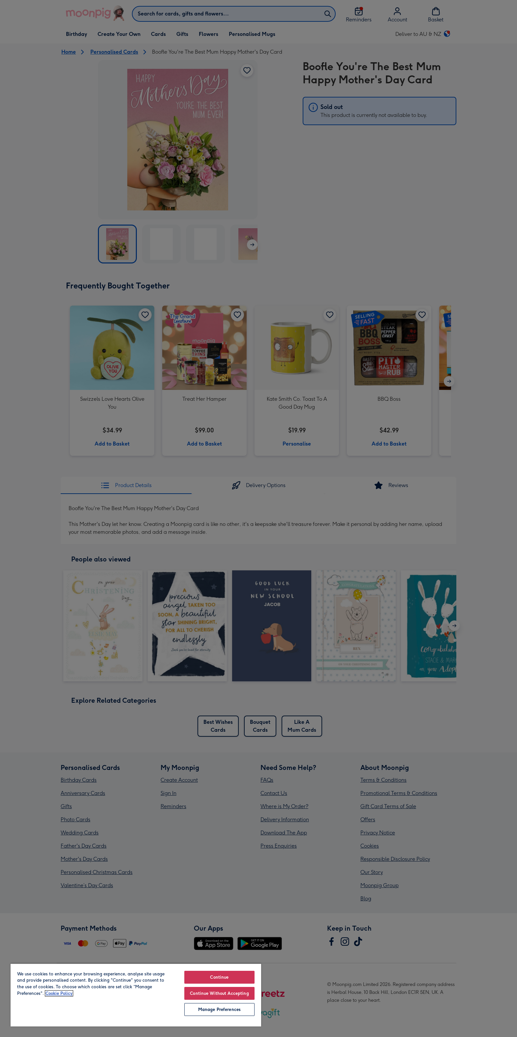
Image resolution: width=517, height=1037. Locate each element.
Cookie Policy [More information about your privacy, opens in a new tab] (59, 993)
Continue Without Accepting (219, 993)
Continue (219, 977)
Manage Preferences (219, 1009)
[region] (136, 994)
